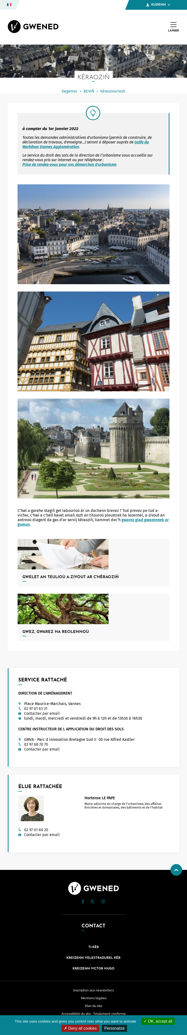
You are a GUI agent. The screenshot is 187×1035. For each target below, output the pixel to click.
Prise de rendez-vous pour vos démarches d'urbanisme (69, 164)
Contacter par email (42, 713)
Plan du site (93, 1006)
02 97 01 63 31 (35, 708)
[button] (83, 902)
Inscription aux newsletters (93, 990)
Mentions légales (93, 998)
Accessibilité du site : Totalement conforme (93, 1014)
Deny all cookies (80, 1028)
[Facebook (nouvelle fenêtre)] (83, 902)
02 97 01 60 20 (36, 830)
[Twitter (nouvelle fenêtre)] (92, 902)
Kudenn (158, 4)
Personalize (114, 1028)
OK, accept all (158, 1021)
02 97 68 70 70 (36, 744)
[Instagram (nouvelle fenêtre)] (103, 902)
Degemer (69, 91)
